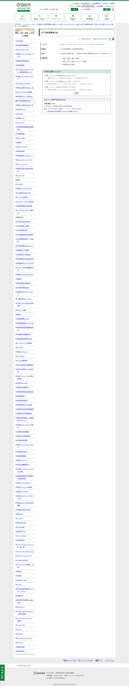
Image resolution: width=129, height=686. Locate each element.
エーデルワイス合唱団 (24, 92)
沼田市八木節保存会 (23, 436)
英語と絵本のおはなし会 (25, 88)
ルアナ (19, 629)
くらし (34, 24)
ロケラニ (20, 642)
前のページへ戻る (71, 660)
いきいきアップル (23, 49)
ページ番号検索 (85, 9)
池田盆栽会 (21, 65)
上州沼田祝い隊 (22, 230)
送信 (76, 93)
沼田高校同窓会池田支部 (25, 392)
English (76, 3)
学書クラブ (21, 118)
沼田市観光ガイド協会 (24, 405)
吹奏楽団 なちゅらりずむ (25, 263)
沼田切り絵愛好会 (23, 387)
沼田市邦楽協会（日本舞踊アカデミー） (25, 419)
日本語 (112, 3)
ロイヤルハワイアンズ (24, 638)
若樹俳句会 (21, 647)
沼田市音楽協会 (22, 400)
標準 (88, 6)
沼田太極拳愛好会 (23, 464)
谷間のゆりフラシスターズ (25, 293)
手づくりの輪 (21, 310)
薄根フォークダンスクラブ (25, 78)
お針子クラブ (21, 109)
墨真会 (19, 571)
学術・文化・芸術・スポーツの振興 (24, 34)
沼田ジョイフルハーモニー (25, 446)
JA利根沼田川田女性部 (24, 206)
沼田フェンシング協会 (24, 487)
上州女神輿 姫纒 (23, 226)
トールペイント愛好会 (24, 343)
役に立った (51, 78)
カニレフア (21, 122)
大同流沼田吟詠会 (23, 287)
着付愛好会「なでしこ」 (25, 155)
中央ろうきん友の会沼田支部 (25, 304)
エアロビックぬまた (23, 83)
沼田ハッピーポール (23, 483)
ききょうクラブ (22, 147)
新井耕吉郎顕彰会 (23, 45)
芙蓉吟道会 (21, 540)
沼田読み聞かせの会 (23, 510)
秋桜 (18, 180)
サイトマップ (110, 6)
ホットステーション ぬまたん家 (73, 24)
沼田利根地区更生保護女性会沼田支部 (25, 477)
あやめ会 (20, 41)
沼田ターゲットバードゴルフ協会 (25, 470)
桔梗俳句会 (21, 151)
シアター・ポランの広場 (25, 201)
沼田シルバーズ (22, 460)
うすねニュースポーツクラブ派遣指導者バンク (25, 71)
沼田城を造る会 (22, 451)
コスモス (20, 184)
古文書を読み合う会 (23, 193)
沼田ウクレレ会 (22, 383)
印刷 (110, 39)
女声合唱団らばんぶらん (25, 246)
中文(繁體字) (96, 3)
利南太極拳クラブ (23, 319)
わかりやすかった (53, 84)
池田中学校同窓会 (23, 61)
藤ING (19, 314)
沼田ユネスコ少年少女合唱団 (25, 504)
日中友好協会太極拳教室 (25, 365)
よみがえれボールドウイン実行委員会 (25, 613)
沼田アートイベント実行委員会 (25, 377)
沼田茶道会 (21, 396)
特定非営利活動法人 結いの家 (25, 601)
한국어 (105, 3)
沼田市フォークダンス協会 (25, 426)
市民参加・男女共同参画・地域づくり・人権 (49, 24)
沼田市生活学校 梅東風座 (25, 409)
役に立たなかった (82, 78)
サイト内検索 (44, 9)
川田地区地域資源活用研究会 (25, 128)
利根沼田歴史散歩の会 (24, 339)
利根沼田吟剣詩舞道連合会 (25, 329)
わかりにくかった (86, 84)
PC (101, 660)
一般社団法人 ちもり (24, 299)
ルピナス (20, 634)
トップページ (26, 24)
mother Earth (22, 580)
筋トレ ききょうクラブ (24, 160)
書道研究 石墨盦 (23, 250)
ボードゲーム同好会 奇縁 (25, 566)
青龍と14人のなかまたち (25, 274)
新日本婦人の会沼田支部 (25, 259)
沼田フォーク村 (22, 491)
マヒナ (19, 584)
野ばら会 (20, 514)
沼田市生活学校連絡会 (24, 413)
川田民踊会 (21, 134)
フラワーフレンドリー (24, 556)
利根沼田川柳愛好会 (23, 334)
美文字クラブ (21, 531)
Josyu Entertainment (23, 221)
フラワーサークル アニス (25, 551)
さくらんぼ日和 (22, 197)
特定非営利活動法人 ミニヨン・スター (25, 590)
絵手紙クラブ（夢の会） (25, 96)
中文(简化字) (85, 3)
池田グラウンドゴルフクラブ (25, 55)
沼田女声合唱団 (22, 440)
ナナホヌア (21, 356)
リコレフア (21, 625)
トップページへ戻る (87, 660)
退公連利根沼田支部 (23, 283)
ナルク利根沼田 (22, 360)
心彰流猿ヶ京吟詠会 (23, 254)
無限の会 (20, 596)
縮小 (83, 6)
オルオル (20, 114)
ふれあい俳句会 (22, 560)
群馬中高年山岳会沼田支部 (25, 170)
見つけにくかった (86, 90)
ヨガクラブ (21, 607)
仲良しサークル (22, 352)
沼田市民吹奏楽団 (23, 432)
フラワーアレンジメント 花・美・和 (26, 546)
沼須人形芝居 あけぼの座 (25, 370)
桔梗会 (19, 142)
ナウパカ (20, 347)
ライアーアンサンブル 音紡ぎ (25, 620)
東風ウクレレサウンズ (24, 188)
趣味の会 (20, 217)
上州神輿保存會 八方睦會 (25, 240)
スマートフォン (109, 660)
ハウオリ (20, 518)
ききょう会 (21, 138)
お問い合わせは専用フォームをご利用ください (62, 111)
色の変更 (100, 6)
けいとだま (21, 175)
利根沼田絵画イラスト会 (25, 323)
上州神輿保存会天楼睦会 (25, 234)
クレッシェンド (22, 164)
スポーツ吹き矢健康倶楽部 (25, 269)
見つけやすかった (53, 90)
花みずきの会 (21, 523)
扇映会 (19, 279)
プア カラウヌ (21, 536)
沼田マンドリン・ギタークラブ (25, 497)
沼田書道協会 (21, 456)
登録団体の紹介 (88, 24)
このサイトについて (23, 665)
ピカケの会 (21, 527)
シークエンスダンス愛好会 (25, 212)
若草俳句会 (21, 651)
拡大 (92, 6)
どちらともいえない (65, 78)
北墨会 (19, 576)
